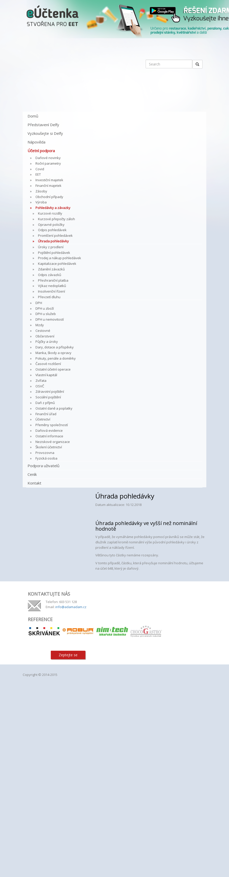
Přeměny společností (51, 425)
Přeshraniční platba (53, 280)
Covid (39, 169)
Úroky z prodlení (50, 247)
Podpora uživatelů (43, 465)
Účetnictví (42, 419)
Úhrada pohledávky (53, 241)
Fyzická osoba (46, 458)
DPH (38, 302)
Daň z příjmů (45, 402)
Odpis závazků (49, 274)
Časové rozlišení (48, 363)
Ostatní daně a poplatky (53, 408)
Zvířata (40, 380)
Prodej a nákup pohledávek (59, 258)
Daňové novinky (48, 157)
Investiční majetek (49, 180)
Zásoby (41, 191)
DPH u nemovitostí (49, 319)
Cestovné (42, 330)
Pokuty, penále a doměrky (55, 358)
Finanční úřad (45, 414)
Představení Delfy (43, 124)
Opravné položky (51, 224)
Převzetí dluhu (49, 297)
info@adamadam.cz (70, 607)
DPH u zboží (44, 308)
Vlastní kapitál (46, 375)
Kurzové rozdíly (50, 213)
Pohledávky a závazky (52, 207)
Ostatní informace (49, 436)
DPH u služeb (45, 313)
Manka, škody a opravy (53, 352)
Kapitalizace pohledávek (57, 263)
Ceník (32, 474)
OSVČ (39, 386)
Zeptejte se (68, 654)
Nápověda (36, 142)
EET (38, 174)
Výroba (41, 202)
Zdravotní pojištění (49, 391)
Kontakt (34, 483)
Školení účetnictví (48, 447)
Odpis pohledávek (52, 230)
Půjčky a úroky (46, 341)
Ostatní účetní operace (53, 369)
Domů (33, 116)
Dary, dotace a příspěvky (54, 347)
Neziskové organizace (52, 441)
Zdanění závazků (51, 269)
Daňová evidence (49, 430)
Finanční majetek (48, 185)
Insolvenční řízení (51, 291)
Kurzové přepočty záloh (56, 219)
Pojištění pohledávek (54, 252)
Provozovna (44, 452)
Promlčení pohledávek (55, 235)
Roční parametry (48, 163)
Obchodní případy (49, 196)
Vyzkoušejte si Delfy (45, 133)
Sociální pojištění (48, 397)
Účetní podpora (41, 150)
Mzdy (39, 325)
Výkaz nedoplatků (52, 285)
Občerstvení (44, 336)
